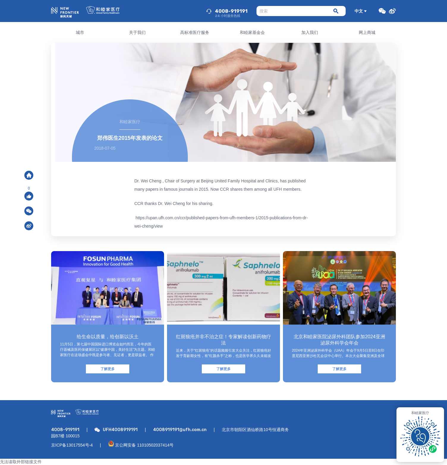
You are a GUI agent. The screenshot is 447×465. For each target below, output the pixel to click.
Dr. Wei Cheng (147, 181)
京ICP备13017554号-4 (72, 445)
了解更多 (107, 369)
